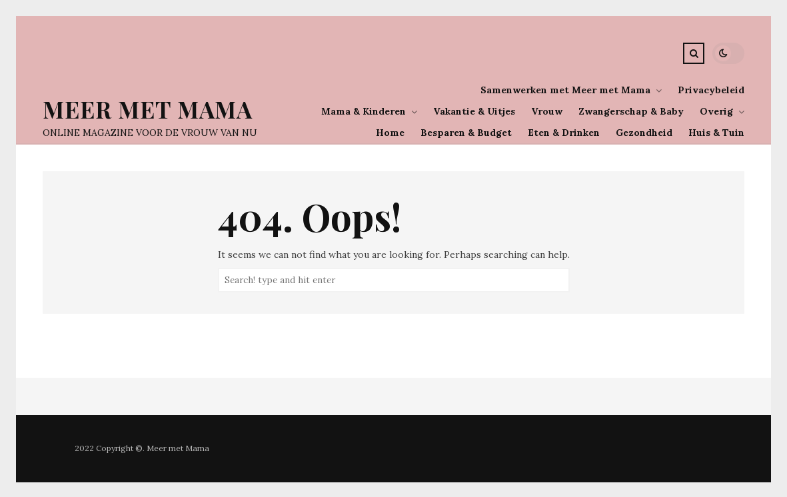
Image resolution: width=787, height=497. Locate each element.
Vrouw (546, 111)
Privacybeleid (711, 90)
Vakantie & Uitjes (474, 111)
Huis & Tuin (716, 133)
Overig (716, 111)
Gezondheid (644, 133)
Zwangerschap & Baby (631, 111)
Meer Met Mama (148, 109)
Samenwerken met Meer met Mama (565, 90)
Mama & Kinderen (363, 111)
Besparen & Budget (466, 133)
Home (390, 133)
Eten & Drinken (564, 133)
